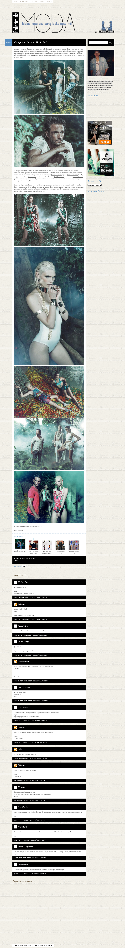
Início (15, 1)
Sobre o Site (24, 1)
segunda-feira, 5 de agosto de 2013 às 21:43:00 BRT (30, 742)
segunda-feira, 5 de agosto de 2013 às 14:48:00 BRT (30, 655)
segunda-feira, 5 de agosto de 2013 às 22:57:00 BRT (30, 758)
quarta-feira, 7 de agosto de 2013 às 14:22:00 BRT (30, 873)
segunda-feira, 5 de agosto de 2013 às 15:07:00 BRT (30, 681)
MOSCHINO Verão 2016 (73, 547)
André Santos (23, 807)
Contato (34, 1)
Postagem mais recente (43, 945)
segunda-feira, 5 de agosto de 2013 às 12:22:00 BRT (30, 597)
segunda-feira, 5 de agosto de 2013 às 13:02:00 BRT (30, 619)
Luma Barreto (23, 708)
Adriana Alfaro (24, 688)
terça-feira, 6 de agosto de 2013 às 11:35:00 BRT (30, 840)
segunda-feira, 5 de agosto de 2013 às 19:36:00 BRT (30, 720)
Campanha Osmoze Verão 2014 (31, 42)
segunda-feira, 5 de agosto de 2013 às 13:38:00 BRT (30, 635)
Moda (24, 566)
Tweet (16, 560)
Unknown (21, 604)
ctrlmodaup (22, 749)
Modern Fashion (24, 582)
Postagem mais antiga (22, 945)
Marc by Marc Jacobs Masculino (47, 547)
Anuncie (49, 1)
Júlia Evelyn (23, 626)
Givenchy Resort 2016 (60, 547)
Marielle (21, 787)
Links (42, 1)
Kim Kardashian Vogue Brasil (33, 547)
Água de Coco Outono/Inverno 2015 (20, 545)
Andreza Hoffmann (25, 847)
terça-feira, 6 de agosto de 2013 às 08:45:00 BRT (30, 780)
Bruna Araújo (23, 642)
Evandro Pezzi (23, 662)
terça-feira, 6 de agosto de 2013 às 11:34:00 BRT (30, 820)
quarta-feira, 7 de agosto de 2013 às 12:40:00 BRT (30, 858)
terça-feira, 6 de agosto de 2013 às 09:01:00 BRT (30, 800)
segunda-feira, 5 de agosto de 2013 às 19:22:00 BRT (30, 701)
